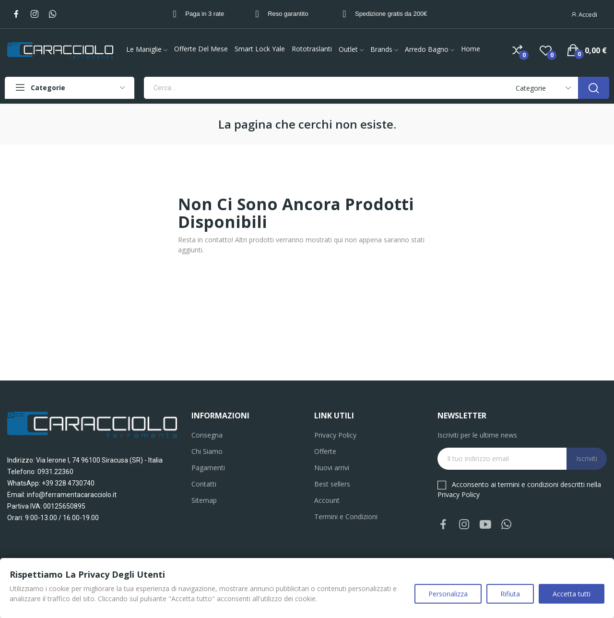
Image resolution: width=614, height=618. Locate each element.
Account (327, 500)
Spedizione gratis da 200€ (391, 13)
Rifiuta (510, 593)
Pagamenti (208, 467)
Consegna (207, 435)
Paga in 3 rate (204, 13)
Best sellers (332, 483)
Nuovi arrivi (331, 467)
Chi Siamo (207, 451)
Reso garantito (288, 13)
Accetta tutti (571, 593)
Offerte (325, 451)
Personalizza (448, 593)
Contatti (203, 483)
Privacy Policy (335, 435)
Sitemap (204, 500)
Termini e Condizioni (346, 516)
